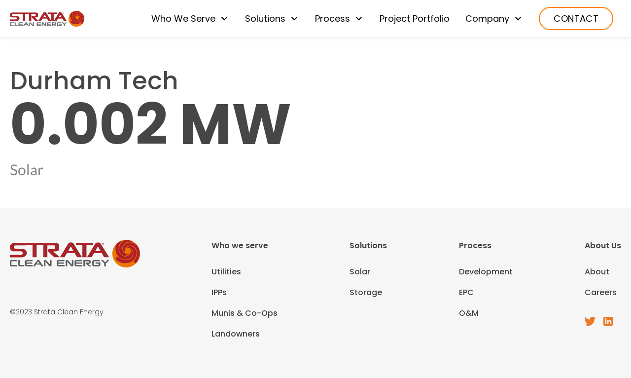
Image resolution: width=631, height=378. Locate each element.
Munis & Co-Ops (244, 313)
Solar (360, 271)
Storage (366, 292)
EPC (466, 292)
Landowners (235, 334)
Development (486, 271)
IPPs (219, 292)
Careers (601, 292)
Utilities (226, 271)
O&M (469, 313)
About (597, 271)
